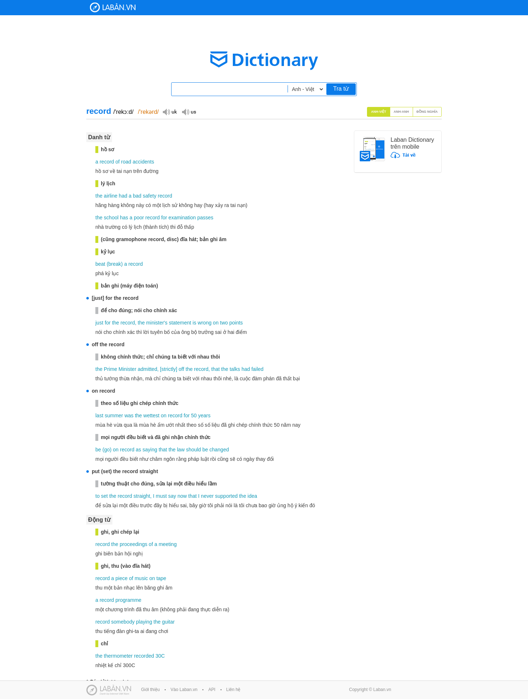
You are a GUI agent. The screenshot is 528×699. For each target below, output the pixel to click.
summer (114, 415)
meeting (167, 544)
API (211, 689)
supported (226, 496)
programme (128, 600)
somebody (123, 622)
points (236, 323)
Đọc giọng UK (169, 111)
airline (110, 196)
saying (150, 449)
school (111, 217)
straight (141, 496)
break (114, 264)
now (182, 496)
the (98, 196)
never (207, 496)
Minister (127, 369)
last (99, 415)
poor (139, 217)
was (128, 415)
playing (144, 622)
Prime (110, 369)
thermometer (118, 656)
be (98, 449)
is (194, 323)
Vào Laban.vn (183, 689)
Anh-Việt (378, 111)
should (193, 449)
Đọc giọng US (189, 111)
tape (161, 578)
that (215, 369)
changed (219, 449)
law (181, 449)
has (124, 217)
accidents (143, 162)
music (141, 578)
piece (121, 578)
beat (100, 264)
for (164, 217)
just (99, 323)
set (104, 496)
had (123, 196)
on (216, 323)
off (181, 369)
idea (252, 496)
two (224, 323)
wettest (151, 415)
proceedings (133, 544)
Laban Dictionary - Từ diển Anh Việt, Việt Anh (113, 7)
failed (257, 369)
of (117, 162)
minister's (157, 323)
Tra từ (341, 89)
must (161, 496)
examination (182, 217)
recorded (144, 656)
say (172, 496)
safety (149, 196)
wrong (204, 323)
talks (235, 369)
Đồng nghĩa (427, 111)
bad (137, 196)
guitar (168, 622)
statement (180, 323)
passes (205, 217)
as (138, 449)
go (107, 449)
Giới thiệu (150, 689)
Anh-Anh (401, 111)
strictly (168, 369)
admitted (147, 369)
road (126, 162)
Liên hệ (233, 689)
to (97, 496)
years (204, 415)
